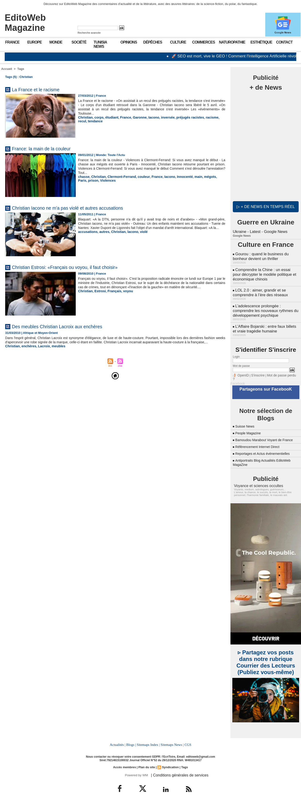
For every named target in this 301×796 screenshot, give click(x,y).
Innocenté (176, 176)
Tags (20, 69)
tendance (84, 121)
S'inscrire (255, 368)
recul (212, 117)
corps (97, 117)
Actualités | (118, 736)
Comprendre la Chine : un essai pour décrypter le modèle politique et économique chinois (265, 271)
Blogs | (131, 736)
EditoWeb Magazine (25, 23)
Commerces (203, 42)
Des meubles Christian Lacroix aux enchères (68, 326)
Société (78, 42)
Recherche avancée (89, 32)
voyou (123, 295)
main (188, 176)
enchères (27, 350)
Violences (96, 180)
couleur (138, 176)
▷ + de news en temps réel (266, 206)
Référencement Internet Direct (260, 439)
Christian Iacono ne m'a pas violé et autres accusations (81, 207)
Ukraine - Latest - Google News (259, 230)
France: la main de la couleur (48, 148)
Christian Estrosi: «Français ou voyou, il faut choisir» (77, 267)
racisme (201, 117)
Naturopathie (232, 42)
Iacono (148, 117)
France (12, 42)
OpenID (242, 368)
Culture (178, 42)
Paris (210, 176)
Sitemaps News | (171, 736)
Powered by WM (136, 766)
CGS (186, 736)
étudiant (109, 117)
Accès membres (125, 758)
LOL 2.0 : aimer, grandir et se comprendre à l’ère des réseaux (259, 288)
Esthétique (261, 42)
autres (102, 236)
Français (111, 295)
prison (82, 180)
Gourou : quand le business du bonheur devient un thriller (259, 254)
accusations (87, 236)
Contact (284, 42)
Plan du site (146, 758)
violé (138, 236)
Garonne (134, 117)
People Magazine (250, 421)
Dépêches (152, 42)
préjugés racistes (181, 117)
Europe (34, 42)
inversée (160, 117)
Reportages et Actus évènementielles (266, 446)
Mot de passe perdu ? (277, 368)
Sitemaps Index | (148, 736)
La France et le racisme (41, 89)
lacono (128, 236)
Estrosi (98, 295)
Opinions (128, 42)
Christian (84, 117)
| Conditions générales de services (176, 766)
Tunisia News (100, 44)
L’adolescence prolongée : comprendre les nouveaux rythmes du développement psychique (264, 305)
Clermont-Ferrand (118, 176)
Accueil (6, 69)
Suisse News (246, 414)
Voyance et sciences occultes (255, 478)
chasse (83, 176)
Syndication (170, 758)
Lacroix (40, 350)
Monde (55, 42)
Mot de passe (241, 358)
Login (236, 349)
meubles (54, 350)
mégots (199, 176)
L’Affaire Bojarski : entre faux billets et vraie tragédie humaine (265, 322)
